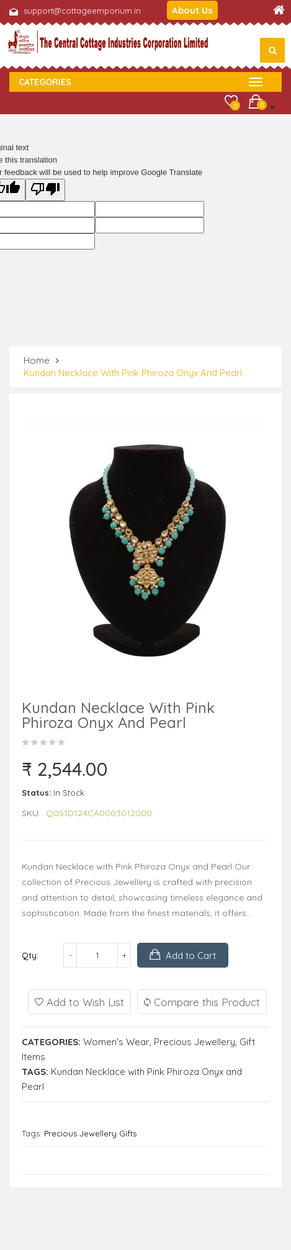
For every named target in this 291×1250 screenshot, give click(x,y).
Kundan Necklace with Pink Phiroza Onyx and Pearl (133, 373)
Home (37, 360)
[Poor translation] (45, 190)
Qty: (30, 955)
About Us (192, 10)
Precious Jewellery (194, 1042)
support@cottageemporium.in (82, 11)
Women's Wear (116, 1042)
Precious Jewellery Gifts (90, 1133)
